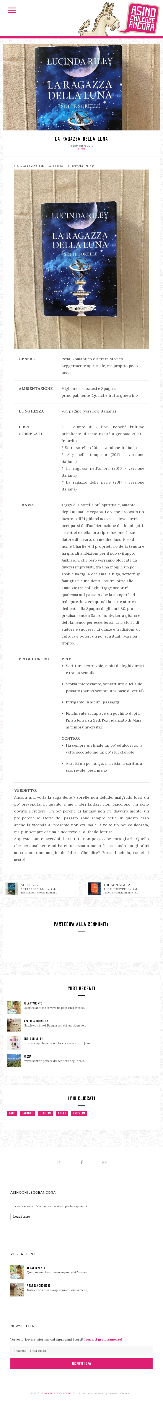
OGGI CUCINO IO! (33, 1039)
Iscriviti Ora (81, 1363)
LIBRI (81, 149)
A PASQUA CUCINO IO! (36, 1021)
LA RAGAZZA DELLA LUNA (81, 138)
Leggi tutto (21, 1217)
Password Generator (120, 1393)
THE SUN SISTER (117, 885)
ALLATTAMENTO (33, 1003)
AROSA (27, 1056)
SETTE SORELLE (34, 885)
